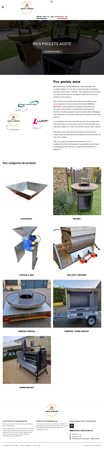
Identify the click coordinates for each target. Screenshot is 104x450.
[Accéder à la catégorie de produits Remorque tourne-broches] (77, 307)
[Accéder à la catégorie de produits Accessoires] (27, 194)
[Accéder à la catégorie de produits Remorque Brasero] (27, 307)
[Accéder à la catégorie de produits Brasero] (77, 194)
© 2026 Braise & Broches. (11, 445)
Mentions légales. (25, 445)
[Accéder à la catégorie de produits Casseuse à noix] (27, 250)
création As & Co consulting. (92, 445)
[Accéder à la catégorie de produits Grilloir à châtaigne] (77, 250)
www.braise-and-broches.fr (52, 17)
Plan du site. (37, 445)
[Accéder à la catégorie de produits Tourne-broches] (27, 363)
